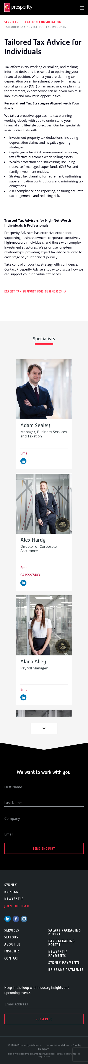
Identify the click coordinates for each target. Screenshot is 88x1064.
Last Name (13, 802)
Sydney (10, 884)
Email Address (16, 1004)
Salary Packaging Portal (64, 932)
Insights (12, 951)
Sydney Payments (64, 962)
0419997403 (30, 574)
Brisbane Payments (65, 969)
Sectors (11, 937)
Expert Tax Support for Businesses (33, 291)
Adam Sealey (35, 425)
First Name (13, 787)
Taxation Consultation (43, 22)
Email (24, 453)
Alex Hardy (32, 540)
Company (12, 818)
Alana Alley (33, 662)
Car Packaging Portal (61, 943)
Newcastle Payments (57, 953)
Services (12, 22)
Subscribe (44, 1019)
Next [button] (44, 728)
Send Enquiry (44, 848)
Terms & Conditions (57, 1045)
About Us (12, 944)
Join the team (17, 906)
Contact (11, 958)
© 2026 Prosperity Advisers (24, 1045)
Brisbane (12, 892)
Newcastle (13, 898)
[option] (44, 414)
